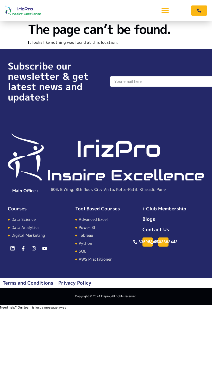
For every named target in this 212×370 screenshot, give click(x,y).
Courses (17, 208)
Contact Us (155, 229)
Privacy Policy (74, 283)
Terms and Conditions (28, 283)
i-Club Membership (164, 208)
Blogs (148, 219)
